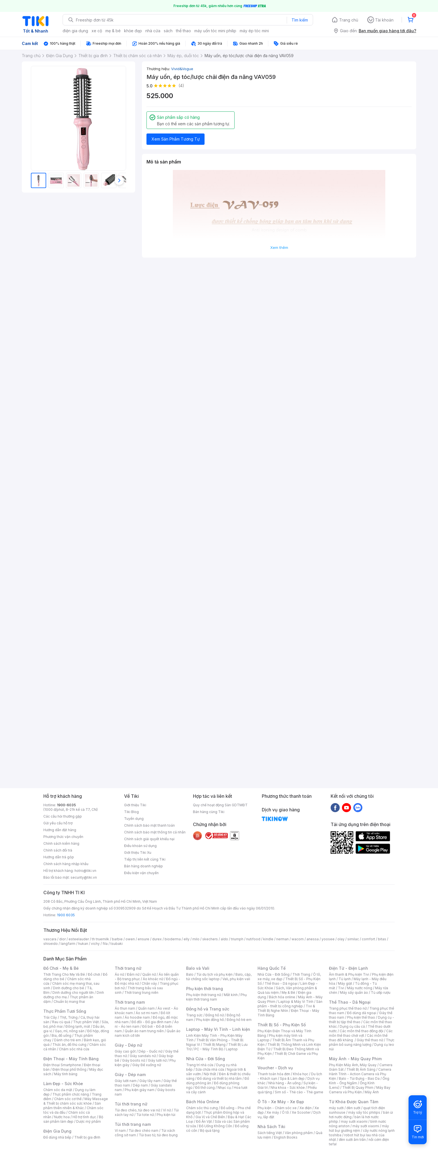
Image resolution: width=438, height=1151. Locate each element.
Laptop (232, 1049)
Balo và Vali (197, 968)
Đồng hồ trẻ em (239, 1020)
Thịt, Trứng (69, 1017)
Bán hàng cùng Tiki (208, 812)
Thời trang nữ (128, 968)
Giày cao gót (125, 1051)
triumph (237, 939)
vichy (95, 943)
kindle (268, 939)
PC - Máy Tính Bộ (208, 1049)
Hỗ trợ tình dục (84, 1117)
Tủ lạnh (345, 979)
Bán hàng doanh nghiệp (143, 866)
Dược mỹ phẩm (88, 1121)
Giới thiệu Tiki (135, 805)
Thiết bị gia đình (87, 1137)
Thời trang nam (130, 1002)
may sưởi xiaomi (354, 1121)
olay (341, 939)
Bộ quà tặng (210, 1130)
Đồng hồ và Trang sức (207, 1008)
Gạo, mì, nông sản (69, 1031)
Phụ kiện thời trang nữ (203, 995)
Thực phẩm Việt (86, 1022)
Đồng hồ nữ (214, 1015)
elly (187, 939)
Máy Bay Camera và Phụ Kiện (359, 1089)
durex (157, 939)
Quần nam (146, 1008)
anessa (313, 939)
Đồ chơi (94, 974)
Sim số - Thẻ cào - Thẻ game (299, 1092)
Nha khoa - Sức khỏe (288, 1087)
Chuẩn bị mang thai (69, 1001)
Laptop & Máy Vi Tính (295, 1001)
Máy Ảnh (372, 1092)
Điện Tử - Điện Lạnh (348, 968)
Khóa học (300, 1074)
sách (168, 30)
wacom (298, 939)
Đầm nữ (133, 974)
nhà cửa (152, 30)
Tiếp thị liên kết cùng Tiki (144, 859)
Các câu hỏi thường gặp (62, 816)
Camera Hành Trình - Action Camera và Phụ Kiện (360, 1074)
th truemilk (100, 939)
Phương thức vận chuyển (63, 837)
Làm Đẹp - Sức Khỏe (63, 1083)
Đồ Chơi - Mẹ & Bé (61, 968)
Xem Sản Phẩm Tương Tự (176, 139)
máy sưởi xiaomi (365, 1126)
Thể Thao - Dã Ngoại (350, 1002)
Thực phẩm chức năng (70, 1094)
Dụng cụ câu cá (352, 1026)
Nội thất (210, 1074)
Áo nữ (119, 974)
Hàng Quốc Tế (272, 968)
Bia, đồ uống (61, 1035)
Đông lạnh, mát (77, 1026)
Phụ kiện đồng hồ (210, 1020)
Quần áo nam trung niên (144, 1031)
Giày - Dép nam (130, 1074)
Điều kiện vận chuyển (141, 873)
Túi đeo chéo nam (143, 1130)
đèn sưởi (353, 1108)
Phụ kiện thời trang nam (216, 997)
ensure (143, 939)
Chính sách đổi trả (57, 850)
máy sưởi (336, 1108)
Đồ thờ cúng (205, 1087)
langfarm (68, 943)
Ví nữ (167, 1110)
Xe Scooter (301, 1112)
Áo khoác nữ (153, 979)
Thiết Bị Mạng (214, 1044)
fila (105, 943)
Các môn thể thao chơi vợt (361, 1033)
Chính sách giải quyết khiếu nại (149, 839)
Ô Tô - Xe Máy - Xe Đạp (281, 1101)
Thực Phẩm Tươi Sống (64, 1011)
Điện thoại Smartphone (62, 1065)
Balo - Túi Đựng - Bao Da (359, 1078)
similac (353, 939)
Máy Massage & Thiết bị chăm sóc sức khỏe (75, 1101)
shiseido (50, 943)
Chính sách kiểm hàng (61, 843)
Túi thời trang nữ (131, 1104)
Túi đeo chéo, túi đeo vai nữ (137, 1110)
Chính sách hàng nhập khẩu (65, 864)
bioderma (173, 939)
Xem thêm (279, 247)
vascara (49, 939)
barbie (117, 939)
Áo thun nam (125, 1008)
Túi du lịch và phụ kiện (214, 974)
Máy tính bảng (65, 1074)
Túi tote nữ (145, 1115)
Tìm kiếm (300, 20)
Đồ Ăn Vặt (204, 1121)
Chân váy (149, 983)
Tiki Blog (131, 812)
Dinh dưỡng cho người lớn (73, 992)
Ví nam (120, 1130)
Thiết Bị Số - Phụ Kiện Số (282, 1024)
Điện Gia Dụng (57, 1131)
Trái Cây (50, 1017)
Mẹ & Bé (288, 992)
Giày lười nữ (157, 1060)
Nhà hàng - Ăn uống (284, 1083)
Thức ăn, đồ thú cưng (69, 1044)
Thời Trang (301, 974)
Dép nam (140, 1085)
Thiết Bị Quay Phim (357, 1087)
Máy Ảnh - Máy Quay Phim (355, 1058)
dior (62, 939)
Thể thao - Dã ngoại (281, 983)
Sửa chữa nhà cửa (209, 1069)
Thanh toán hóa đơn (274, 1074)
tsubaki (116, 943)
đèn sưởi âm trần (352, 1139)
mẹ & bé (113, 30)
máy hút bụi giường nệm (359, 1128)
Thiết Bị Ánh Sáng (360, 1069)
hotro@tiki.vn (85, 870)
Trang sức (194, 1015)
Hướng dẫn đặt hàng (59, 830)
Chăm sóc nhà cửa (74, 1049)
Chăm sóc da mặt (57, 1090)
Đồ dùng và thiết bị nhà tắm (219, 1078)
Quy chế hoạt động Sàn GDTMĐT (220, 805)
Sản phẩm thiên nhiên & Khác (72, 1105)
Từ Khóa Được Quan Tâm (353, 1101)
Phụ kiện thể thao (361, 1017)
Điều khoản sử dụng (140, 846)
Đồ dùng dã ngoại (361, 1013)
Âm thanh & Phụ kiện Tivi (349, 974)
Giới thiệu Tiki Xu (137, 852)
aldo (224, 939)
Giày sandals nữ (143, 1056)
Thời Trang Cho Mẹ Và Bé (64, 974)
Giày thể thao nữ (370, 1040)
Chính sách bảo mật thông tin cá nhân (155, 832)
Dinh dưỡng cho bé (68, 988)
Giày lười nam (126, 1081)
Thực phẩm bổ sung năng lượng (361, 1042)
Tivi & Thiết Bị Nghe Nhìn (286, 1008)
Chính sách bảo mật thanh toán (149, 825)
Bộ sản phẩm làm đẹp (73, 1119)
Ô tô (285, 1112)
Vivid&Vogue (182, 68)
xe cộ (97, 30)
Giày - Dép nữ (128, 1045)
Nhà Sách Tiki (271, 1126)
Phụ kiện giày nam (139, 1090)
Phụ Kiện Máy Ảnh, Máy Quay (353, 1065)
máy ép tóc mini (254, 30)
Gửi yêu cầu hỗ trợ (58, 823)
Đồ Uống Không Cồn (215, 1126)
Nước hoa (62, 1117)
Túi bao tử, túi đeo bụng (158, 1135)
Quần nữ (149, 974)
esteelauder (79, 939)
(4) (181, 85)
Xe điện (305, 1108)
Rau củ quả (61, 1022)
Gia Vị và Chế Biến (210, 1117)
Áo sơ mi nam (147, 1013)
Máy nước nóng (359, 988)
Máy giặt (345, 983)
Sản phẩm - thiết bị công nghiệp (290, 1003)
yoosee (328, 939)
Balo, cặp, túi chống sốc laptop (219, 976)
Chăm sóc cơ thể (68, 1099)
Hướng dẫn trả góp (58, 857)
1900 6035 (66, 915)
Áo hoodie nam (137, 1017)
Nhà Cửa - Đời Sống (205, 1058)
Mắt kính (231, 995)
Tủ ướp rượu (380, 992)
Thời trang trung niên (141, 992)
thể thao (183, 30)
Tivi (341, 988)
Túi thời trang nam (133, 1124)
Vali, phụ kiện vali (236, 979)
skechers (210, 939)
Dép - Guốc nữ (150, 1051)
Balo (190, 974)
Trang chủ (348, 20)
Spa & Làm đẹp (292, 1078)
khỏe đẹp (133, 30)
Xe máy (273, 1112)
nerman (282, 939)
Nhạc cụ (224, 1087)
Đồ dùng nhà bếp (57, 1137)
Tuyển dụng (134, 818)
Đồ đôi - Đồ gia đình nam (151, 1022)
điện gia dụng (75, 30)
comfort (368, 939)
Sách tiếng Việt (270, 1133)
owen (130, 939)
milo (195, 939)
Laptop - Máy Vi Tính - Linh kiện (218, 1029)
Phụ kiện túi (166, 1115)
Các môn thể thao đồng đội (361, 1031)
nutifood (253, 939)
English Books (285, 1137)
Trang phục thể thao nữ (348, 1008)
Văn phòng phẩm (299, 1133)
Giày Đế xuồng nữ (146, 1065)
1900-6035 (66, 805)
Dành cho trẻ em (67, 1040)
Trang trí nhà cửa (199, 1065)
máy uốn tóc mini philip (215, 30)
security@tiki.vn (84, 877)
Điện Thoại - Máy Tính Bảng (71, 1058)
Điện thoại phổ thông (69, 1069)
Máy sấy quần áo (354, 992)
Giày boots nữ (133, 1060)
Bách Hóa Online (202, 1101)
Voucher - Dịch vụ (275, 1067)
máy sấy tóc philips (364, 1112)
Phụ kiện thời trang (204, 988)
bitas (382, 939)
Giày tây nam (150, 1081)
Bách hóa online (282, 997)
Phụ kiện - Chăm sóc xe (277, 1108)
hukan (83, 943)
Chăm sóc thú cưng (202, 1108)
